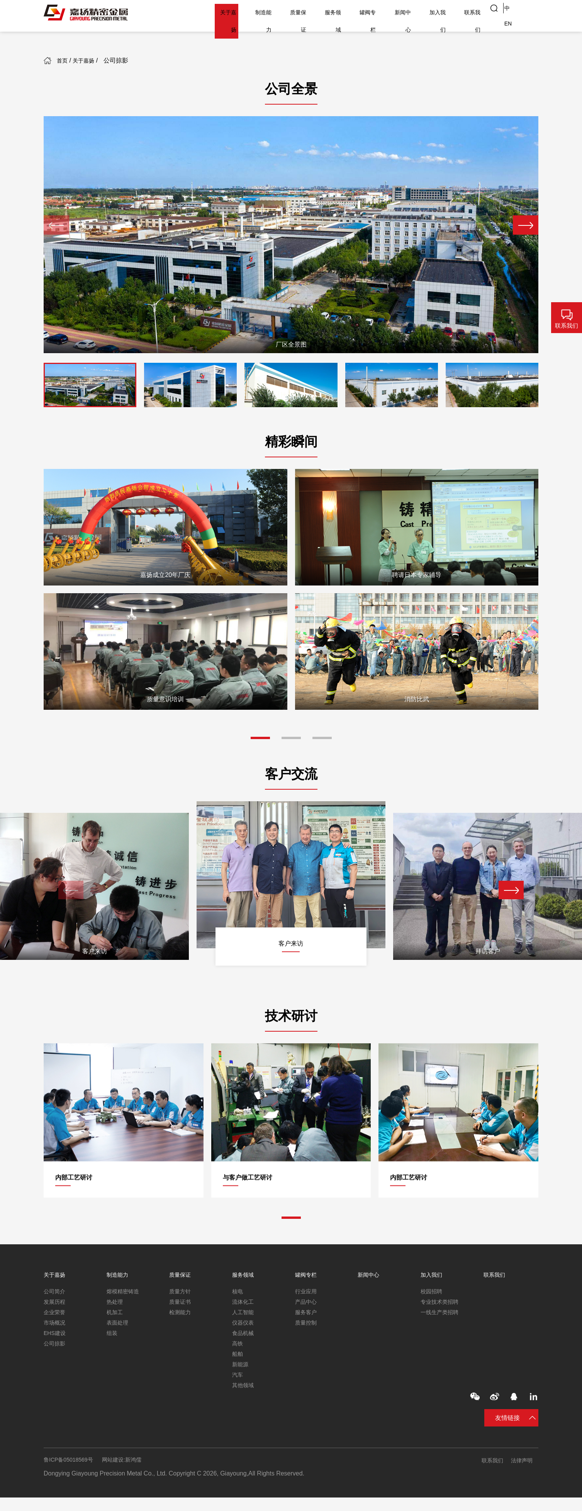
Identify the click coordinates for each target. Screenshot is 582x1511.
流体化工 (244, 1303)
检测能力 (181, 1315)
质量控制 (307, 1326)
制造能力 (229, 12)
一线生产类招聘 (442, 1315)
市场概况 (56, 1326)
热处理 (116, 1303)
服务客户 (307, 1315)
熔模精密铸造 (125, 1292)
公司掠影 (56, 1350)
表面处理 (119, 1326)
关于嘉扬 (188, 12)
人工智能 (244, 1315)
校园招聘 (433, 1292)
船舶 (238, 1361)
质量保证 (268, 12)
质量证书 (181, 1303)
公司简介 (56, 1292)
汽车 (238, 1384)
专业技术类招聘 (442, 1303)
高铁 (238, 1350)
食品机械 (244, 1338)
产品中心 (307, 1303)
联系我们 (468, 12)
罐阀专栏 (348, 12)
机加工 (116, 1315)
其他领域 (244, 1396)
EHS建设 (56, 1338)
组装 (113, 1338)
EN (529, 12)
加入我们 (428, 12)
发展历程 (56, 1303)
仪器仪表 (244, 1326)
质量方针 (181, 1292)
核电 (238, 1292)
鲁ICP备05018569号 (72, 1473)
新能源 (241, 1373)
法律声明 (526, 1473)
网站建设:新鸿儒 (131, 1473)
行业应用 (307, 1292)
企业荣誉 (56, 1315)
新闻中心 (388, 12)
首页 (69, 60)
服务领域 (308, 12)
